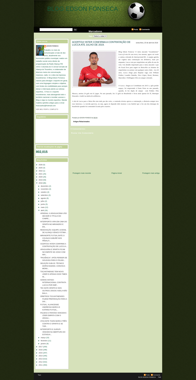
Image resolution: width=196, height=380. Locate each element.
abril (42, 210)
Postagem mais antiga (151, 173)
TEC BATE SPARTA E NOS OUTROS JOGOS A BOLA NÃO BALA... (53, 290)
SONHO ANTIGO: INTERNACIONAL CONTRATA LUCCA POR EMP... (53, 282)
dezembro (45, 186)
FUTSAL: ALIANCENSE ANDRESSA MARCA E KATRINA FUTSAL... (50, 307)
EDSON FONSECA (52, 46)
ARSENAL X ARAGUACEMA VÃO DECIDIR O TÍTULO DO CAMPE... (53, 216)
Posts (136, 29)
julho (42, 201)
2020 (41, 177)
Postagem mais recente (82, 173)
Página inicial (117, 173)
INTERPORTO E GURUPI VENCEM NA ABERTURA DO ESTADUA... (52, 332)
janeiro (43, 344)
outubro (44, 192)
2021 (41, 174)
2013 (41, 359)
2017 (41, 347)
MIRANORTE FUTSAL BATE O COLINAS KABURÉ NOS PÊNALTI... (52, 238)
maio (43, 207)
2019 (41, 180)
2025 (41, 168)
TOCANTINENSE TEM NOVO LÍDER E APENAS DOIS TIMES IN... (53, 274)
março (43, 338)
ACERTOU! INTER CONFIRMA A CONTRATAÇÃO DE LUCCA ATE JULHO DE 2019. (101, 43)
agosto (43, 198)
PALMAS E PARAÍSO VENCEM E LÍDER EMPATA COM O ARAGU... (53, 315)
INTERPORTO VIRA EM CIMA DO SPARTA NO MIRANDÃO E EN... (53, 224)
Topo (39, 375)
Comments (145, 29)
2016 (41, 350)
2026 (41, 165)
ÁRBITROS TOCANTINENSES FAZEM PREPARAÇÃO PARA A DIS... (53, 299)
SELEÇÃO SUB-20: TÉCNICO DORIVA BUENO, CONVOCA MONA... (52, 266)
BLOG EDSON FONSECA (82, 8)
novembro (45, 189)
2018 (41, 183)
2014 (41, 356)
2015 (41, 353)
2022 (41, 171)
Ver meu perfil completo (47, 109)
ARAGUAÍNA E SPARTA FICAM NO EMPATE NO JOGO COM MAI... (52, 252)
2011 (41, 365)
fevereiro (44, 341)
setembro (44, 195)
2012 (41, 362)
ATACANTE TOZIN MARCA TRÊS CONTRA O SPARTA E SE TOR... (53, 323)
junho (43, 204)
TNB (159, 377)
